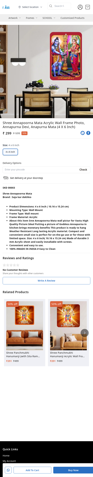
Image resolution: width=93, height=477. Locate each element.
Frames (30, 17)
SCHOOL (47, 17)
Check (83, 169)
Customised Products (72, 17)
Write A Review (46, 280)
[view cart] (87, 7)
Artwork (13, 17)
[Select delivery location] (30, 7)
